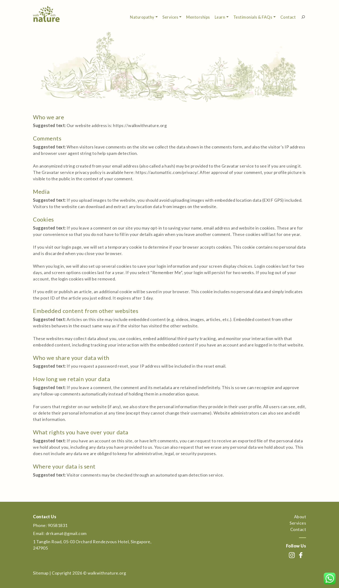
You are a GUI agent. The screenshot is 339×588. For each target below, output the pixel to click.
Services (170, 17)
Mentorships (198, 17)
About (300, 516)
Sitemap (41, 573)
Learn (220, 17)
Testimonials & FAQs (252, 17)
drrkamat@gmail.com (66, 533)
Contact (288, 17)
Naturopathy (142, 17)
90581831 (58, 525)
